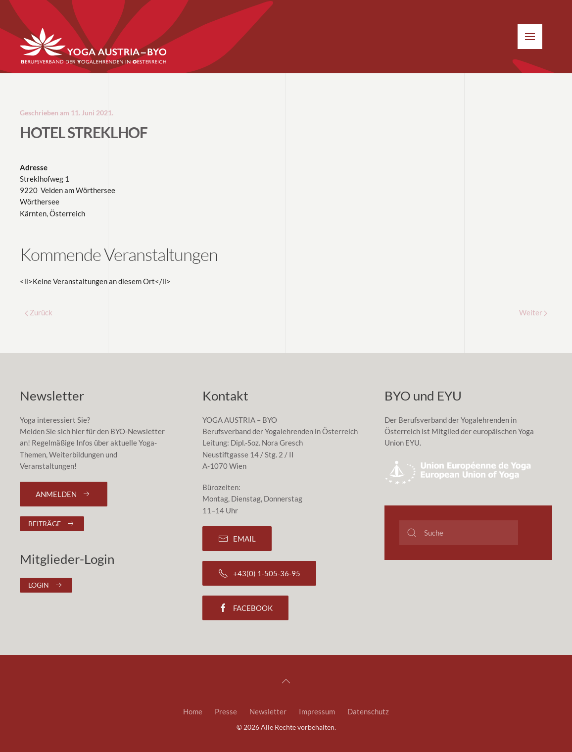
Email (237, 539)
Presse (226, 711)
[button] (530, 36)
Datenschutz (368, 711)
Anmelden (64, 494)
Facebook (245, 608)
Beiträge (52, 524)
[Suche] (458, 532)
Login (46, 585)
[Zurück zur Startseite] (94, 46)
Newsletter (267, 711)
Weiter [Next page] (533, 312)
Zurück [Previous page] (38, 312)
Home (192, 711)
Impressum (317, 711)
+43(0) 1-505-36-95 (259, 573)
